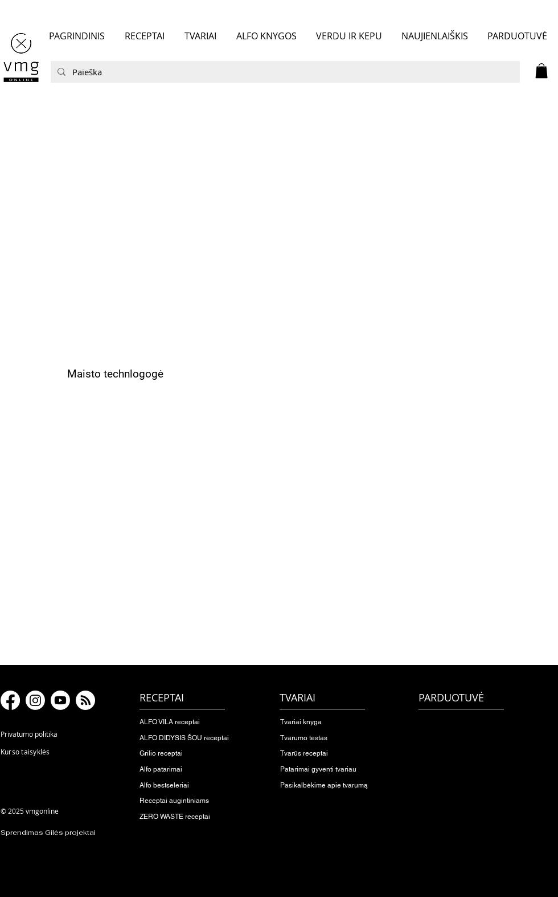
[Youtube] (60, 700)
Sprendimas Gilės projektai (48, 832)
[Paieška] (284, 72)
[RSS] (85, 700)
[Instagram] (35, 700)
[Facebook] (10, 700)
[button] (541, 70)
